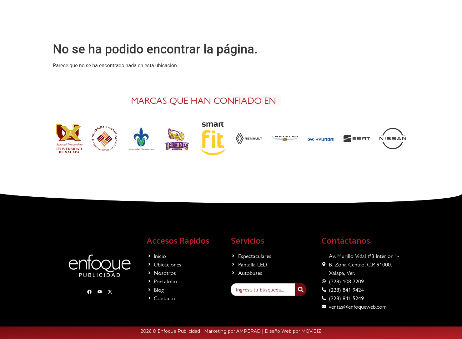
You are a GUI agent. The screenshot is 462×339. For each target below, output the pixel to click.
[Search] (300, 289)
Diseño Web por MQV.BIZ (293, 331)
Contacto (328, 24)
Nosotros (250, 24)
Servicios (181, 24)
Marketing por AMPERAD (232, 331)
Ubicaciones (217, 24)
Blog (304, 24)
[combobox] (263, 289)
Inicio (153, 24)
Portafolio (281, 24)
